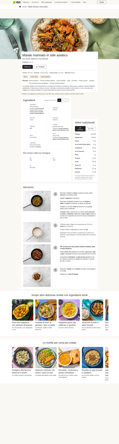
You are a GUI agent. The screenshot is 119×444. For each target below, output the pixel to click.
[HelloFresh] (17, 2)
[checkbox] (23, 62)
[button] (59, 100)
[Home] (20, 7)
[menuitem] (17, 2)
